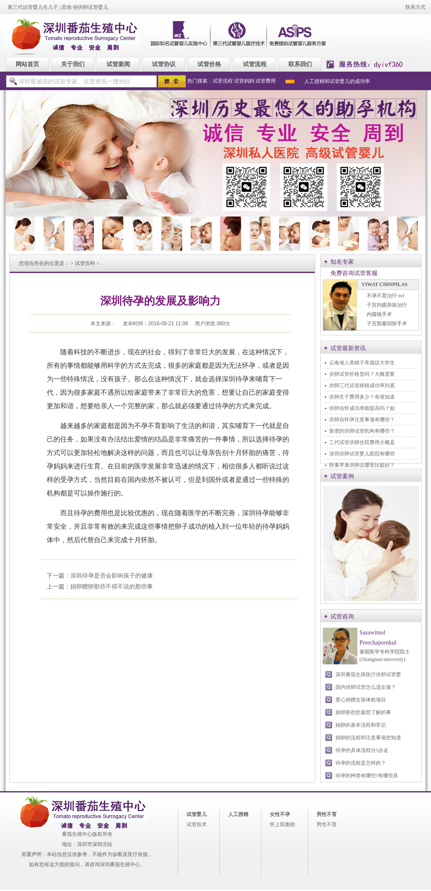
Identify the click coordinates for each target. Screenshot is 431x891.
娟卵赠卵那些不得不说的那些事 (111, 586)
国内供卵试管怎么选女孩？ (365, 687)
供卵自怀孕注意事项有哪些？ (362, 420)
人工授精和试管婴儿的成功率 (337, 81)
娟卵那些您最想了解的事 (363, 712)
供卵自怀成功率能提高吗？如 (362, 408)
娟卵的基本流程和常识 (360, 725)
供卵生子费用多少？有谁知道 (362, 397)
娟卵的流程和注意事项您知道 (368, 738)
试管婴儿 (196, 814)
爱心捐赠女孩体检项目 (360, 700)
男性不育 (327, 814)
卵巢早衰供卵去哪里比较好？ (362, 465)
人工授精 (238, 814)
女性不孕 (280, 814)
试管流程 (223, 81)
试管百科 (85, 263)
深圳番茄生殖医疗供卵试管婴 (368, 674)
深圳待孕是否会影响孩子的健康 (111, 576)
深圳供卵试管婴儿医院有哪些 (362, 454)
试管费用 (265, 81)
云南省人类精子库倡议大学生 (362, 363)
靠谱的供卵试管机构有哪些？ (362, 431)
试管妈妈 (244, 81)
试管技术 (196, 824)
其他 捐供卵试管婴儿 (84, 7)
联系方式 (415, 7)
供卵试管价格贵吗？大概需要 (362, 374)
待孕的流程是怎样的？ (360, 763)
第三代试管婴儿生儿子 (33, 7)
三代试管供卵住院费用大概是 (362, 442)
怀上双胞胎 (282, 824)
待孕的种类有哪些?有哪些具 (366, 776)
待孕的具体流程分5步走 (361, 750)
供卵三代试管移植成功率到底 (362, 385)
